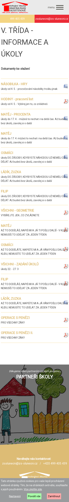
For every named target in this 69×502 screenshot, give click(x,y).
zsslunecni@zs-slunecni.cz (20, 463)
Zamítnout (54, 496)
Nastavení (15, 496)
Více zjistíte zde (33, 489)
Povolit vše (34, 496)
